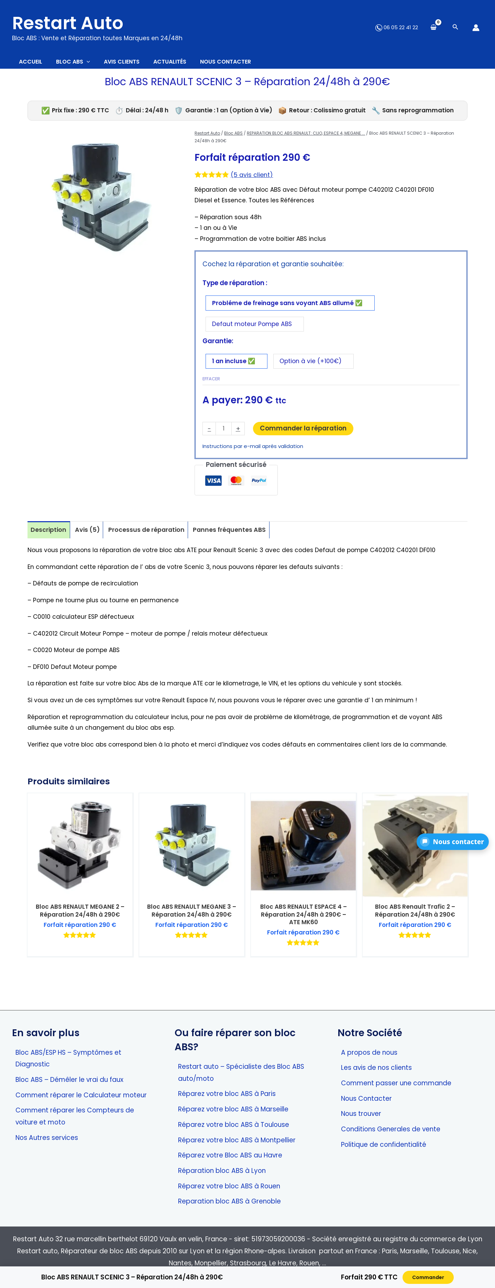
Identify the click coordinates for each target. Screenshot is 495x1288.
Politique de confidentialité (383, 1144)
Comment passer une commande (396, 1083)
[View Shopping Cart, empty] (433, 28)
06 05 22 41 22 (396, 27)
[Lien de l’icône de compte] (476, 27)
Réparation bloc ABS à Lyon (222, 1170)
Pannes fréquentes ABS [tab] (237, 539)
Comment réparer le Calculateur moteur (81, 1095)
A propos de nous (369, 1052)
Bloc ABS (233, 136)
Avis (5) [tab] (90, 539)
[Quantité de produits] (224, 437)
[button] (453, 841)
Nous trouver (361, 1113)
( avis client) (253, 178)
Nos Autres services (46, 1137)
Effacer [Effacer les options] (211, 387)
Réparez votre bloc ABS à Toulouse (233, 1124)
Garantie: (217, 347)
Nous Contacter (366, 1098)
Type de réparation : (234, 286)
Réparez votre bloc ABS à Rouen (229, 1186)
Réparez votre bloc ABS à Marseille (233, 1109)
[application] (97, 63)
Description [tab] (49, 539)
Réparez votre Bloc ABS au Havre (230, 1155)
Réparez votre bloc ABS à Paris (227, 1093)
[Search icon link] (455, 27)
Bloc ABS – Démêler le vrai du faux (69, 1079)
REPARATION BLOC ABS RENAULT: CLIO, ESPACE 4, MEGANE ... (306, 136)
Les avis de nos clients (376, 1067)
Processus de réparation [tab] (151, 539)
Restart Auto (67, 23)
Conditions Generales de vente (390, 1129)
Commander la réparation (304, 436)
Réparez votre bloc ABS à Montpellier (237, 1140)
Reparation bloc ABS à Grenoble (229, 1201)
